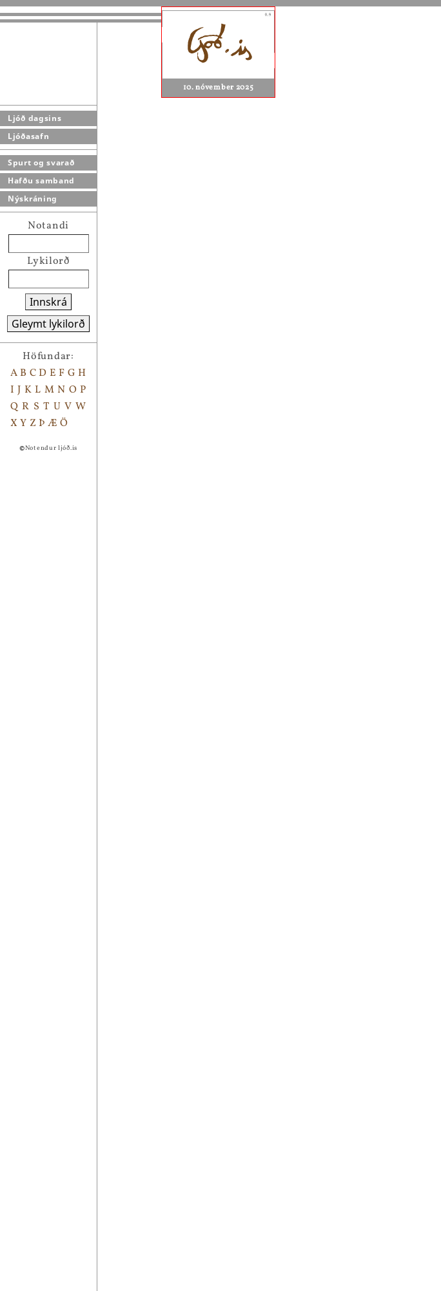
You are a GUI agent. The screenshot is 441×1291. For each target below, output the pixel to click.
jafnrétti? (76, 1249)
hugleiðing (78, 898)
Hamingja (76, 1065)
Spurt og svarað (41, 162)
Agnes (307, 782)
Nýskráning (32, 198)
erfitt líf (72, 931)
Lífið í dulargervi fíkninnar (119, 1216)
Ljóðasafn (28, 136)
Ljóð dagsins (34, 118)
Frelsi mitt (78, 1266)
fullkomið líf (82, 1015)
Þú (58, 1149)
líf (57, 1182)
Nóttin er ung (85, 1098)
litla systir (78, 1115)
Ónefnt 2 (74, 1199)
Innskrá (48, 302)
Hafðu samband (41, 180)
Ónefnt (69, 1165)
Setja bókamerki (95, 831)
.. (55, 914)
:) (55, 998)
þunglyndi (77, 1283)
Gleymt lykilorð (48, 324)
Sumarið (72, 1082)
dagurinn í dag (88, 1232)
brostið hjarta (86, 965)
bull (62, 1032)
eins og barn (82, 1132)
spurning (74, 981)
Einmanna (78, 1048)
